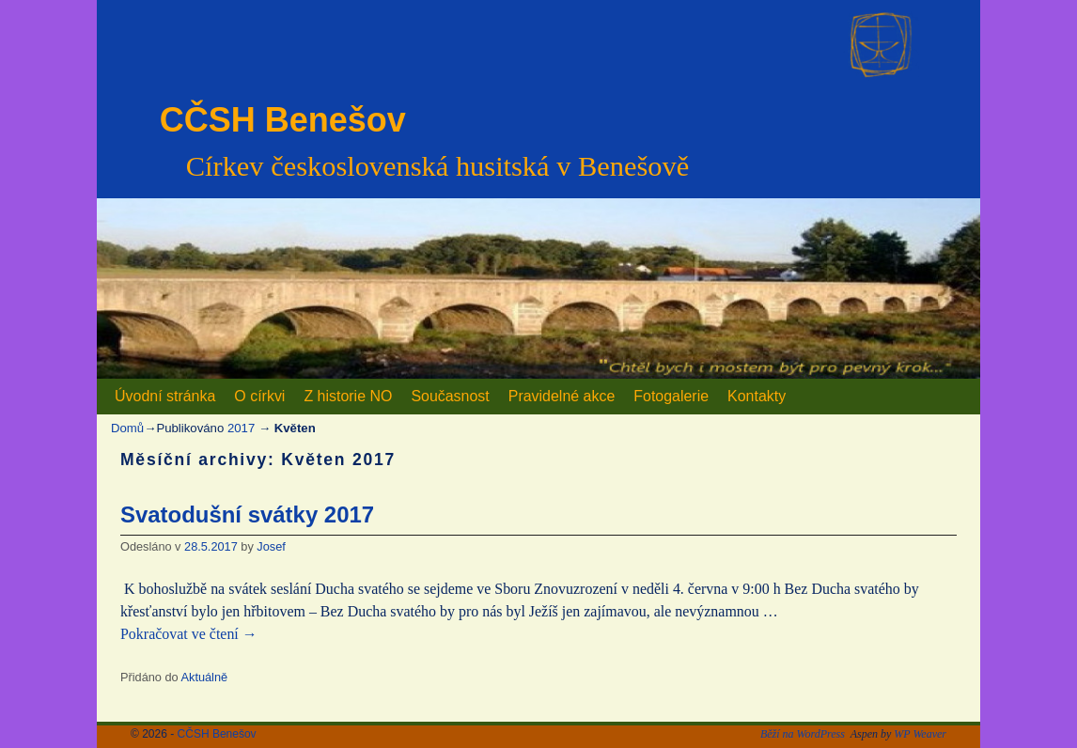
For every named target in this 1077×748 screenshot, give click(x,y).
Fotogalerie (671, 396)
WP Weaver (920, 733)
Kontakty (756, 396)
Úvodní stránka (165, 396)
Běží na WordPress (802, 733)
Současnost (450, 396)
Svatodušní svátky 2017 (247, 514)
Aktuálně (204, 677)
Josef (271, 546)
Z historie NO (348, 396)
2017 (241, 428)
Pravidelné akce (562, 396)
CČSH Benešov (283, 120)
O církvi (259, 396)
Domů (127, 428)
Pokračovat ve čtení (189, 634)
